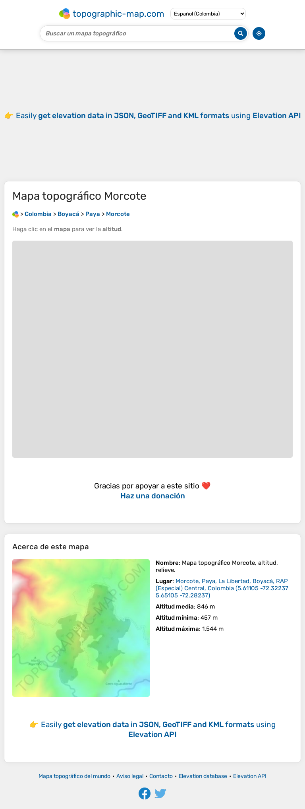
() (222, 588)
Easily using (158, 115)
